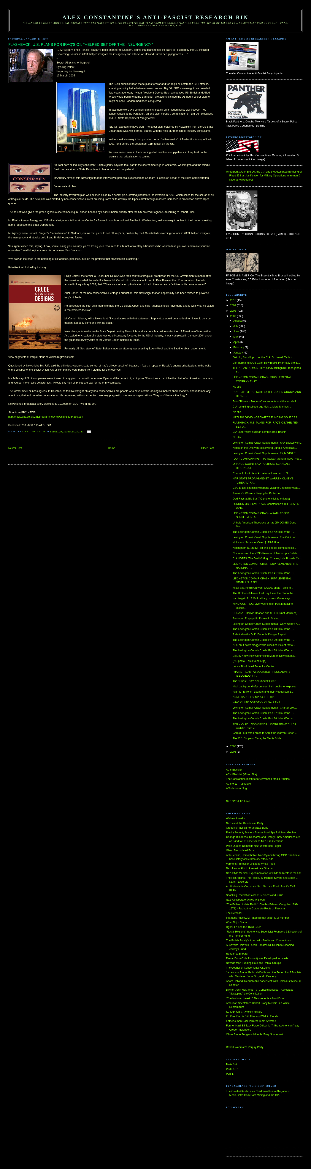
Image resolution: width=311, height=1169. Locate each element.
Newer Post (15, 448)
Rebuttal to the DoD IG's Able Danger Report (259, 634)
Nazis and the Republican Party (244, 823)
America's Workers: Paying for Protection (257, 493)
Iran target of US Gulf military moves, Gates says (261, 598)
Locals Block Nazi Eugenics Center (253, 666)
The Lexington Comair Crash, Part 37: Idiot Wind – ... (264, 713)
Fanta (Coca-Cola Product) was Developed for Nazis (257, 958)
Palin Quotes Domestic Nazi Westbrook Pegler (253, 845)
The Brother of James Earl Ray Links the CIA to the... (264, 593)
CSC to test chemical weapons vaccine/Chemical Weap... (266, 487)
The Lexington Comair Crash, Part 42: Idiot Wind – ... (264, 531)
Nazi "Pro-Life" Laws (238, 801)
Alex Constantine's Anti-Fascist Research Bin (155, 17)
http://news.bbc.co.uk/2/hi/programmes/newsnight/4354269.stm (45, 416)
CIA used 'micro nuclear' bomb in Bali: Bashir (259, 431)
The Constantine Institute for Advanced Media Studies (258, 778)
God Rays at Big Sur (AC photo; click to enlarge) (261, 498)
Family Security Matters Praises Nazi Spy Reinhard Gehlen (261, 832)
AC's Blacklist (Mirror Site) (241, 774)
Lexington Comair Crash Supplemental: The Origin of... (265, 537)
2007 (233, 316)
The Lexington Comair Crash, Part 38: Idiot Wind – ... (264, 650)
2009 (233, 305)
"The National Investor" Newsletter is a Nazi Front (255, 998)
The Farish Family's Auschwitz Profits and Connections (258, 940)
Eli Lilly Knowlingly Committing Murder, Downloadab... (264, 655)
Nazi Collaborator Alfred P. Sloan (245, 899)
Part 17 (230, 1073)
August (238, 320)
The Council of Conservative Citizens (248, 967)
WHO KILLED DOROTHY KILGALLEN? (256, 702)
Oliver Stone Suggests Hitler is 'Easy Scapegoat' (254, 1034)
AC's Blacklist (234, 769)
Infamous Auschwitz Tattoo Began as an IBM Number (257, 917)
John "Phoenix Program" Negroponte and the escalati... (265, 401)
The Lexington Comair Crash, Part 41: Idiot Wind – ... (264, 573)
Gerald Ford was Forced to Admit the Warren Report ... (265, 732)
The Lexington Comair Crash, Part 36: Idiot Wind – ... (264, 718)
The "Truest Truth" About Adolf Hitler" (254, 681)
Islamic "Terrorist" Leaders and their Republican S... (263, 691)
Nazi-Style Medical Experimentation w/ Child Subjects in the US (263, 873)
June (236, 331)
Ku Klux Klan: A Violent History (244, 1011)
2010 (233, 300)
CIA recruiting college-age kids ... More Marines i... (262, 406)
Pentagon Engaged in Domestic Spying (256, 618)
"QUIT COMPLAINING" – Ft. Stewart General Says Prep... (267, 458)
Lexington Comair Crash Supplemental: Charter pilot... (265, 707)
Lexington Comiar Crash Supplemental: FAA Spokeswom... (267, 442)
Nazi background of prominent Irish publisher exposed (264, 686)
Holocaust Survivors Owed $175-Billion (256, 542)
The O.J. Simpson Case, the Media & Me (257, 738)
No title (237, 386)
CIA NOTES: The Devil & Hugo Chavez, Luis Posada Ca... (267, 558)
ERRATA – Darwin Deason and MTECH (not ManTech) (265, 613)
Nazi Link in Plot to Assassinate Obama (249, 868)
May (236, 336)
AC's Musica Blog (236, 788)
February (239, 347)
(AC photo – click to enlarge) (249, 661)
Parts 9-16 (232, 1069)
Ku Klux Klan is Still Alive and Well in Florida (252, 1016)
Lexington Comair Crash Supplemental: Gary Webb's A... (266, 623)
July (236, 326)
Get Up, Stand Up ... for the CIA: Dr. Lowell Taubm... (263, 357)
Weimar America (236, 818)
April (236, 342)
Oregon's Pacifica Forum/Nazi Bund (247, 827)
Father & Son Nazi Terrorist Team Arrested (251, 1021)
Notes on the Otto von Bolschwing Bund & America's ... (265, 447)
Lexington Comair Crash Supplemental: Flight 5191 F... (265, 453)
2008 (233, 310)
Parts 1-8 (231, 1064)
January (238, 352)
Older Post (207, 448)
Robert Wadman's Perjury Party (244, 1047)
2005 (233, 751)
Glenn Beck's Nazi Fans (240, 850)
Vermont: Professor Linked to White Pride (250, 863)
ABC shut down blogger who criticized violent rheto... (264, 645)
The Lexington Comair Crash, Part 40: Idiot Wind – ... (264, 629)
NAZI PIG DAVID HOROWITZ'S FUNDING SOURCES (265, 417)
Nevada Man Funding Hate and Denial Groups (253, 962)
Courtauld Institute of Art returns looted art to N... (261, 473)
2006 (233, 746)
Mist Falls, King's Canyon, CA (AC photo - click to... (263, 587)
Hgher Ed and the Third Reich (243, 927)
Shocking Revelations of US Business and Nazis (254, 895)
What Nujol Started (237, 922)
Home (111, 448)
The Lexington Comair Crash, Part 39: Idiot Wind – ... (264, 639)
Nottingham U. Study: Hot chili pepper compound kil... (264, 547)
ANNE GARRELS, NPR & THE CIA (253, 697)
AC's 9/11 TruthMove (238, 783)
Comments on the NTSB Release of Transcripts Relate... (266, 553)
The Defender (234, 913)
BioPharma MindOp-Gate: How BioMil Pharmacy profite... (266, 362)
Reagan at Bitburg (237, 953)
